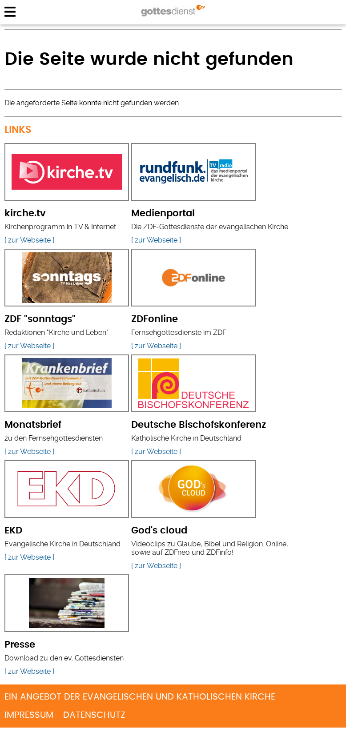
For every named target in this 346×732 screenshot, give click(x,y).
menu (10, 11)
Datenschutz (94, 715)
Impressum (28, 715)
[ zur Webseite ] (29, 240)
